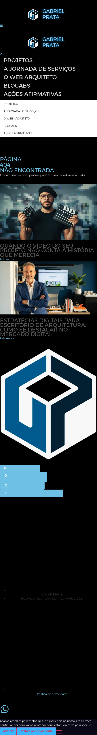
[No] (59, 732)
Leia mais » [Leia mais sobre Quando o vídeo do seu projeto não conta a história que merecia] (7, 259)
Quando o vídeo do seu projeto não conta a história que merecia (47, 250)
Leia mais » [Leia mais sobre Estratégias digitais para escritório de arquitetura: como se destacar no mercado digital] (7, 338)
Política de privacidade (36, 731)
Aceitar (8, 731)
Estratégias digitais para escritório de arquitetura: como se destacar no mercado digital (43, 327)
